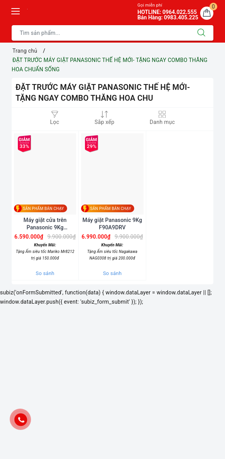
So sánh (45, 273)
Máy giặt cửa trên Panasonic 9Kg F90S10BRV (45, 223)
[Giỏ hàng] (206, 13)
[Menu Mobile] (16, 10)
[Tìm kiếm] (201, 33)
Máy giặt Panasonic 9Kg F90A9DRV (112, 223)
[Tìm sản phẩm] (101, 33)
